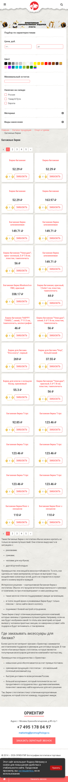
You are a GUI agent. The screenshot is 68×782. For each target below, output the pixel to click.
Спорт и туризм (42, 130)
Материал (9, 113)
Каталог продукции (21, 130)
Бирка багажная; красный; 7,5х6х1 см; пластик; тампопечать (50, 288)
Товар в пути (14, 99)
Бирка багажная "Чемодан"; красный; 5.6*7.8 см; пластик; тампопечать (51, 384)
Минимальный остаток (16, 76)
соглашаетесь (26, 770)
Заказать (21, 176)
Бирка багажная (17, 160)
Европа (11, 103)
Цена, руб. (10, 41)
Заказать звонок (38, 779)
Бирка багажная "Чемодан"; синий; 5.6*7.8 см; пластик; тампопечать (51, 320)
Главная (5, 130)
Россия (11, 95)
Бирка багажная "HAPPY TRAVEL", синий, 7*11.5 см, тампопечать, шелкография (17, 320)
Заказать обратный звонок (34, 740)
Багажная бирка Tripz (17, 413)
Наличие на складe (14, 90)
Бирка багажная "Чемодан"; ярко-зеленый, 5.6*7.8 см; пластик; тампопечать (17, 255)
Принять (56, 768)
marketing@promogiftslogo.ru (34, 732)
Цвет (7, 59)
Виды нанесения (13, 122)
